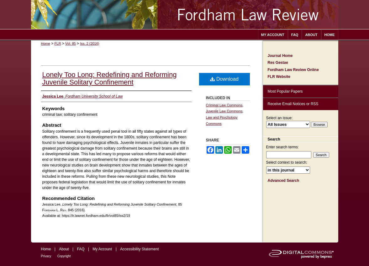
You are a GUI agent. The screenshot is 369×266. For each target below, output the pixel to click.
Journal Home (280, 56)
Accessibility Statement (139, 249)
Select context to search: (286, 162)
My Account (102, 249)
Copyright (64, 256)
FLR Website (279, 76)
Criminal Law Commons (224, 105)
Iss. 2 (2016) (89, 43)
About (64, 249)
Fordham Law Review (184, 14)
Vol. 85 (70, 43)
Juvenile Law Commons (224, 111)
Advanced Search (283, 180)
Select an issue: (279, 118)
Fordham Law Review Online (293, 70)
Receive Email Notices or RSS (293, 104)
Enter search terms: (282, 147)
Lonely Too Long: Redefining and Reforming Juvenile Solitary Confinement (109, 78)
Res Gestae (278, 62)
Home (45, 43)
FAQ (80, 249)
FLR (58, 43)
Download (224, 79)
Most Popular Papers (285, 91)
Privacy (46, 256)
